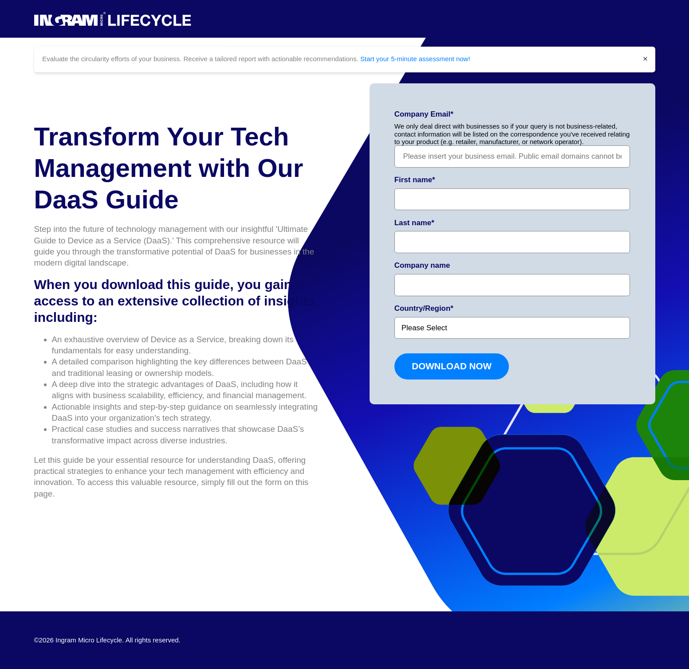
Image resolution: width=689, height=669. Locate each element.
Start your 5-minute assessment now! (415, 59)
